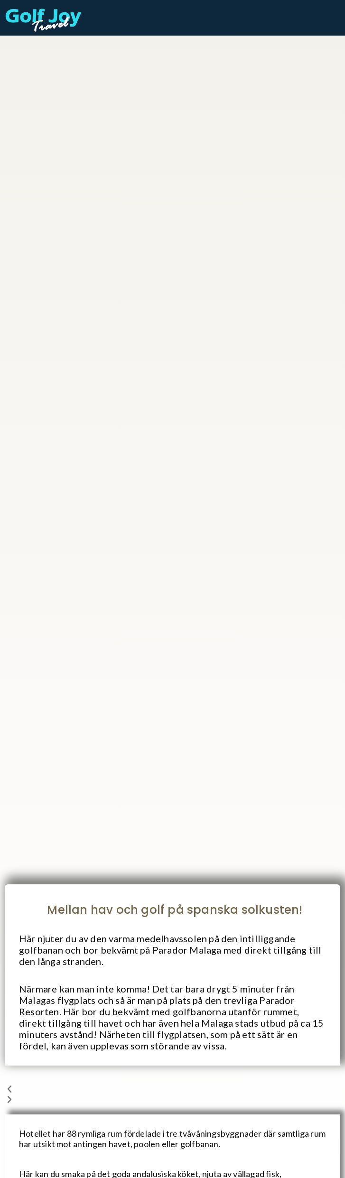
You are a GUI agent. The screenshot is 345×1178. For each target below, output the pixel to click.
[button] (172, 1090)
